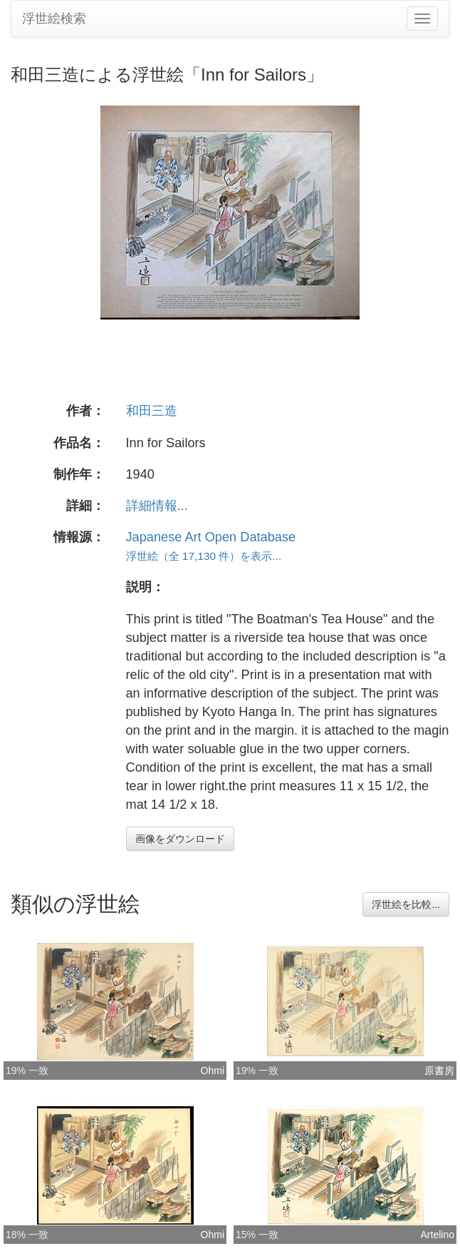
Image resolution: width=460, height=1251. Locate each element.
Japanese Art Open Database (211, 537)
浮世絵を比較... (406, 904)
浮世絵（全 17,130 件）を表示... (204, 556)
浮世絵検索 (54, 18)
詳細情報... (157, 506)
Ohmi (212, 1070)
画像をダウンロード (180, 838)
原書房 (439, 1070)
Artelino (437, 1234)
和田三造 (151, 411)
